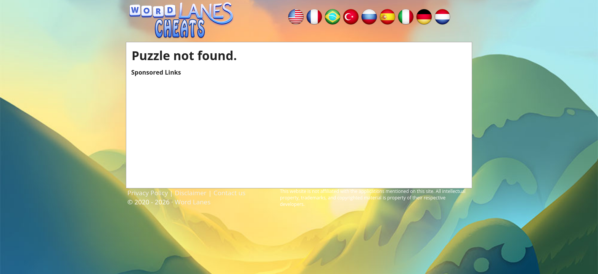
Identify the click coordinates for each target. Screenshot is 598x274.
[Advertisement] (299, 129)
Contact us (230, 192)
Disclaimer (190, 192)
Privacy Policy (147, 192)
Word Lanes (193, 202)
